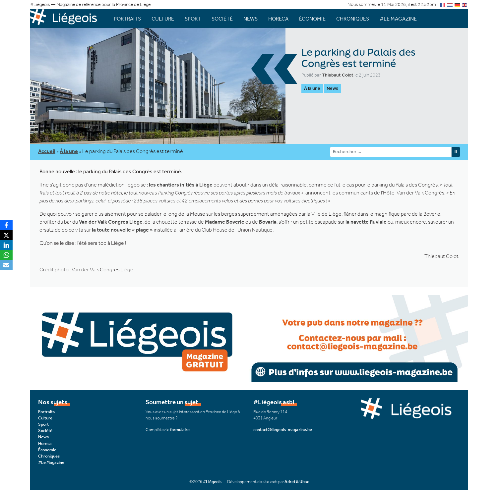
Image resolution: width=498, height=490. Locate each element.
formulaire (180, 429)
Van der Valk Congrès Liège (111, 222)
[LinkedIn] (6, 245)
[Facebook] (6, 225)
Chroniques (352, 19)
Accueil (46, 151)
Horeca (278, 19)
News (250, 19)
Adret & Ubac (296, 481)
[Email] (6, 265)
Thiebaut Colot (337, 75)
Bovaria (268, 222)
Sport (193, 19)
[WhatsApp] (6, 255)
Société (222, 19)
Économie (312, 19)
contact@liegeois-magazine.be (282, 429)
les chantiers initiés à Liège (181, 185)
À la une (312, 88)
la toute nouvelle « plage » (123, 230)
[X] (6, 235)
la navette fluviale (366, 222)
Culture (163, 19)
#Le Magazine (398, 19)
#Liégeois (212, 481)
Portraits (127, 19)
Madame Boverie (225, 222)
